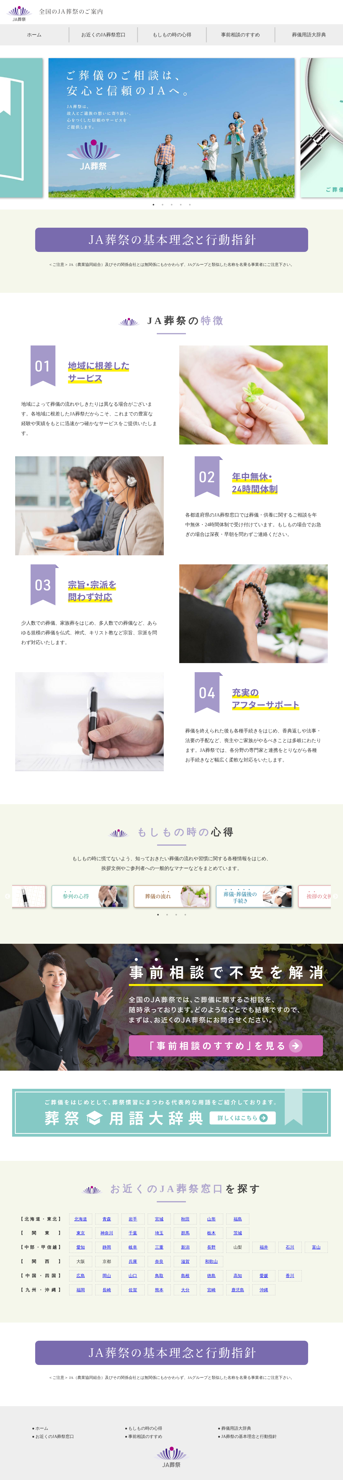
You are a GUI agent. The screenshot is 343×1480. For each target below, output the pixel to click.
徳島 (211, 1275)
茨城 (238, 1233)
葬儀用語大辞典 (309, 34)
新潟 (185, 1247)
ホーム (34, 34)
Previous (8, 897)
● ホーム (40, 1428)
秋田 (185, 1219)
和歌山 (211, 1261)
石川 (290, 1247)
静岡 (107, 1247)
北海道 (80, 1219)
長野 (211, 1247)
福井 (264, 1247)
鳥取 (159, 1275)
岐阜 (133, 1247)
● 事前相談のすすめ (144, 1436)
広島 (80, 1275)
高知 (238, 1275)
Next (335, 897)
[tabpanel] (171, 127)
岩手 (133, 1219)
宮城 (159, 1219)
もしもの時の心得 (172, 34)
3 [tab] (172, 205)
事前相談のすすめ (240, 34)
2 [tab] (163, 205)
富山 (316, 1247)
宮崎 (211, 1289)
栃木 (211, 1233)
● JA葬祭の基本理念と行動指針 (247, 1436)
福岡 (80, 1289)
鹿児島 (237, 1289)
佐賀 (133, 1289)
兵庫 (133, 1261)
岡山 (107, 1275)
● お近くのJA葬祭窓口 (53, 1436)
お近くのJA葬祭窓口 (103, 34)
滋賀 (185, 1261)
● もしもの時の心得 (144, 1428)
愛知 (80, 1247)
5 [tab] (190, 205)
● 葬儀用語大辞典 (234, 1428)
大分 (185, 1289)
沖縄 (264, 1289)
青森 (107, 1219)
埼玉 (159, 1233)
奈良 (159, 1261)
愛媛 (264, 1275)
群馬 (185, 1233)
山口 (133, 1275)
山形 (211, 1219)
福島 (238, 1219)
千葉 (133, 1233)
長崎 (107, 1289)
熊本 (159, 1289)
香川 (290, 1275)
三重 (159, 1247)
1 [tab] (153, 205)
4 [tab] (181, 205)
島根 (185, 1275)
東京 (80, 1233)
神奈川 (106, 1233)
